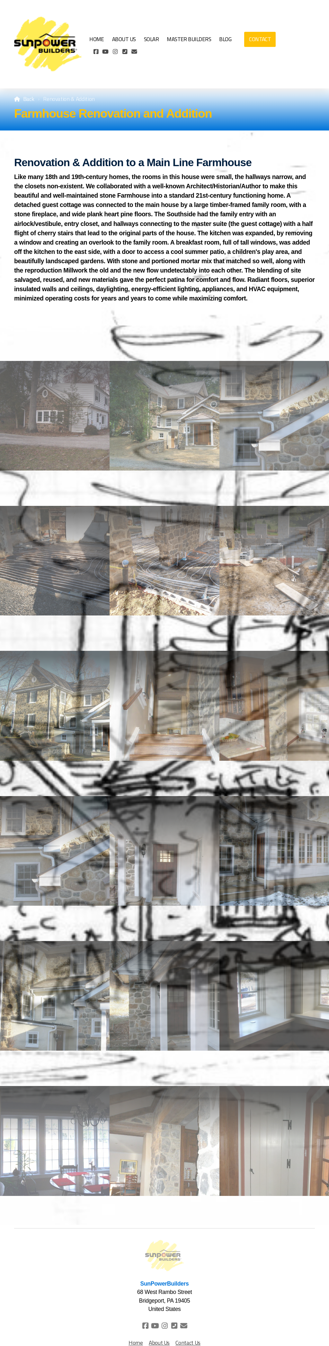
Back (28, 99)
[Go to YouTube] (105, 52)
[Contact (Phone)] (124, 52)
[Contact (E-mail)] (134, 52)
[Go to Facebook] (96, 52)
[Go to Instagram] (115, 52)
